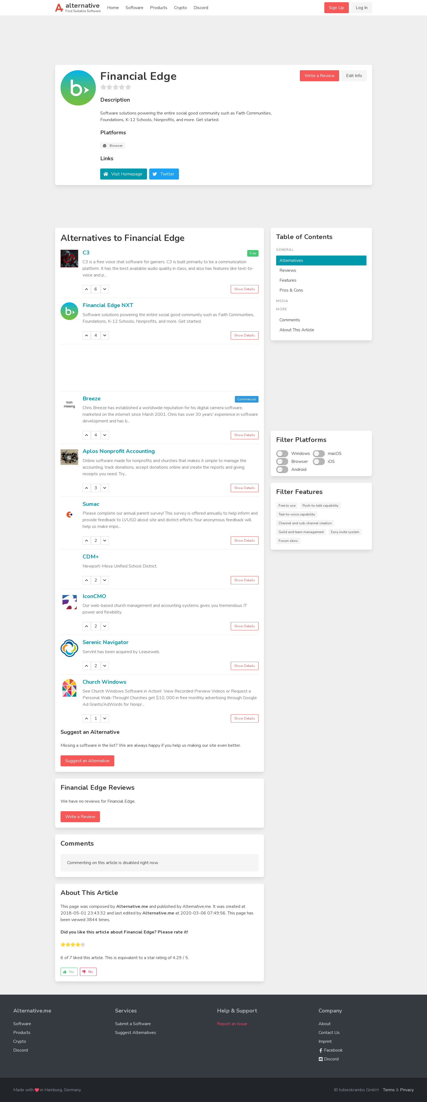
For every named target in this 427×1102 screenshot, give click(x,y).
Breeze (91, 398)
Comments (289, 320)
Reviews (287, 270)
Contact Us (329, 1033)
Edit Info (354, 76)
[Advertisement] (213, 42)
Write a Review (319, 76)
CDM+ (91, 556)
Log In (362, 8)
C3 (86, 252)
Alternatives (291, 260)
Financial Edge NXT (108, 305)
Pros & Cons (291, 290)
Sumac (91, 504)
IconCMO (94, 596)
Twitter (167, 174)
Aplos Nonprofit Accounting (119, 451)
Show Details (244, 289)
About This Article (296, 330)
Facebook (331, 1050)
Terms (389, 1090)
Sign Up (336, 8)
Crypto (180, 8)
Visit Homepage (126, 174)
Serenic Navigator (106, 642)
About (325, 1024)
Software (134, 8)
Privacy (407, 1090)
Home (113, 8)
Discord (201, 8)
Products (158, 8)
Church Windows (104, 682)
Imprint (325, 1041)
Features (288, 280)
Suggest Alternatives (135, 1033)
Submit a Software (133, 1024)
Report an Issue (232, 1024)
